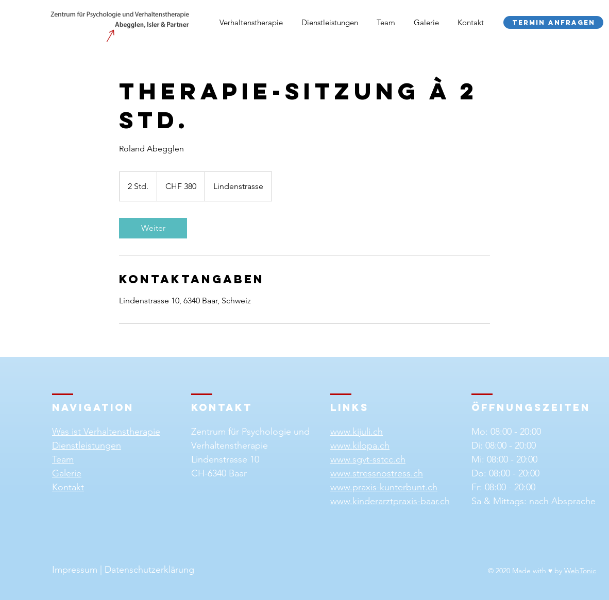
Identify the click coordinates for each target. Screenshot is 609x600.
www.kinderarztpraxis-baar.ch (390, 501)
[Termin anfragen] (553, 22)
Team (63, 459)
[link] (153, 228)
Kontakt (68, 487)
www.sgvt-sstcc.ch (367, 459)
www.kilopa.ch (360, 445)
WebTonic (580, 570)
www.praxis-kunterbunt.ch (383, 487)
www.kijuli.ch (356, 431)
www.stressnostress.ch (376, 473)
